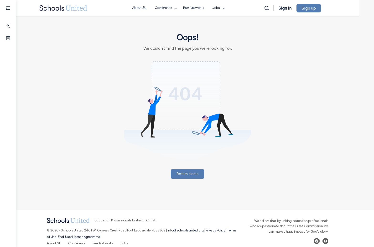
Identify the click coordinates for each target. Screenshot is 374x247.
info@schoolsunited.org (193, 230)
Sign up (324, 8)
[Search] (281, 8)
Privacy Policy (223, 230)
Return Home (195, 174)
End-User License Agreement (87, 237)
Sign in (299, 8)
